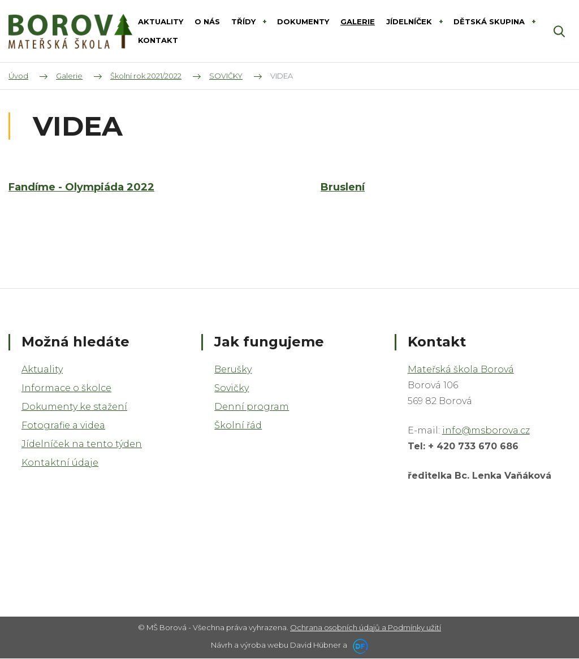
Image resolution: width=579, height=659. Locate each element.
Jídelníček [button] (410, 21)
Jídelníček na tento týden (81, 444)
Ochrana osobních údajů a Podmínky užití (365, 627)
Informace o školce (66, 388)
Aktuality (42, 369)
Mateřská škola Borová (461, 369)
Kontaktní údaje (59, 462)
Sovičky (231, 388)
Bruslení (343, 187)
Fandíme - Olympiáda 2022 (81, 187)
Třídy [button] (244, 21)
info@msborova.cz (486, 430)
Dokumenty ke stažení (74, 406)
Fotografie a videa (63, 425)
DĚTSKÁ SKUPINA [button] (490, 21)
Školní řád (238, 425)
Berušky (233, 369)
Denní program (251, 406)
